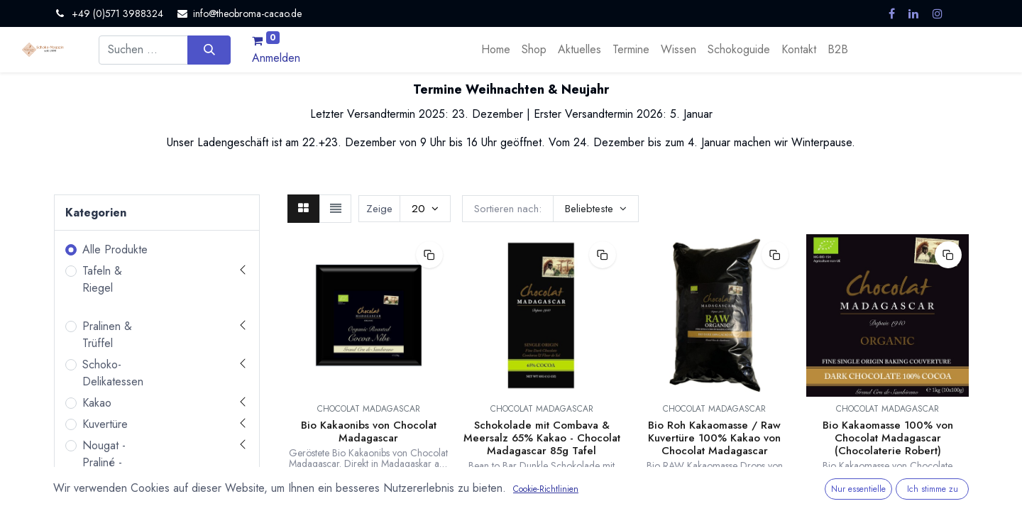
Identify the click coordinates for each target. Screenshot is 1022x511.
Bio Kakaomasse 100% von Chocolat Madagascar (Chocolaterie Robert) (888, 437)
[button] (596, 208)
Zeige (379, 208)
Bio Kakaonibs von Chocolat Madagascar (368, 431)
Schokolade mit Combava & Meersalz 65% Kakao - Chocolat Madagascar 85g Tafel (541, 437)
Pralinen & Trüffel (107, 334)
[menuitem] (496, 49)
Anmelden (276, 58)
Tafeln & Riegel (102, 279)
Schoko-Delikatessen (112, 373)
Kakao (96, 403)
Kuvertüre (105, 424)
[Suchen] (209, 49)
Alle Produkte (115, 249)
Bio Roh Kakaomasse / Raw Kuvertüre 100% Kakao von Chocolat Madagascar (714, 437)
